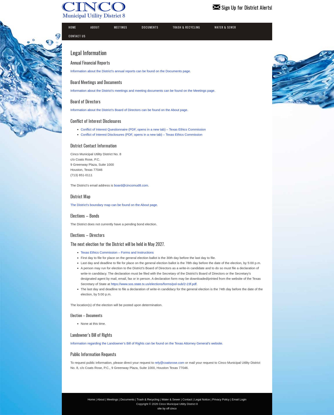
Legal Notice (202, 399)
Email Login (239, 399)
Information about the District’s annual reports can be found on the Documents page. (130, 71)
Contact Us (76, 36)
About (95, 27)
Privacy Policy (220, 399)
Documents (150, 27)
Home (72, 27)
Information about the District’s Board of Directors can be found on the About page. (129, 110)
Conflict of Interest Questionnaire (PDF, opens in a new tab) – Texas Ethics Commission (143, 129)
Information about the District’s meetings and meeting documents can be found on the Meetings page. (142, 90)
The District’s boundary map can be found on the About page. (114, 205)
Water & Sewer (225, 27)
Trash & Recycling (186, 27)
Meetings (120, 27)
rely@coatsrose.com (169, 362)
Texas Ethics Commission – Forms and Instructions (117, 252)
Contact (187, 399)
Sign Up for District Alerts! (242, 7)
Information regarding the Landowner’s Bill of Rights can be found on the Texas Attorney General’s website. (146, 343)
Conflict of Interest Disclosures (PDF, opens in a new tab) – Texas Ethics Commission (141, 134)
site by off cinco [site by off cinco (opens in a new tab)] (166, 408)
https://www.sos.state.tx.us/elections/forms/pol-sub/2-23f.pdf (154, 284)
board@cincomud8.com (131, 185)
